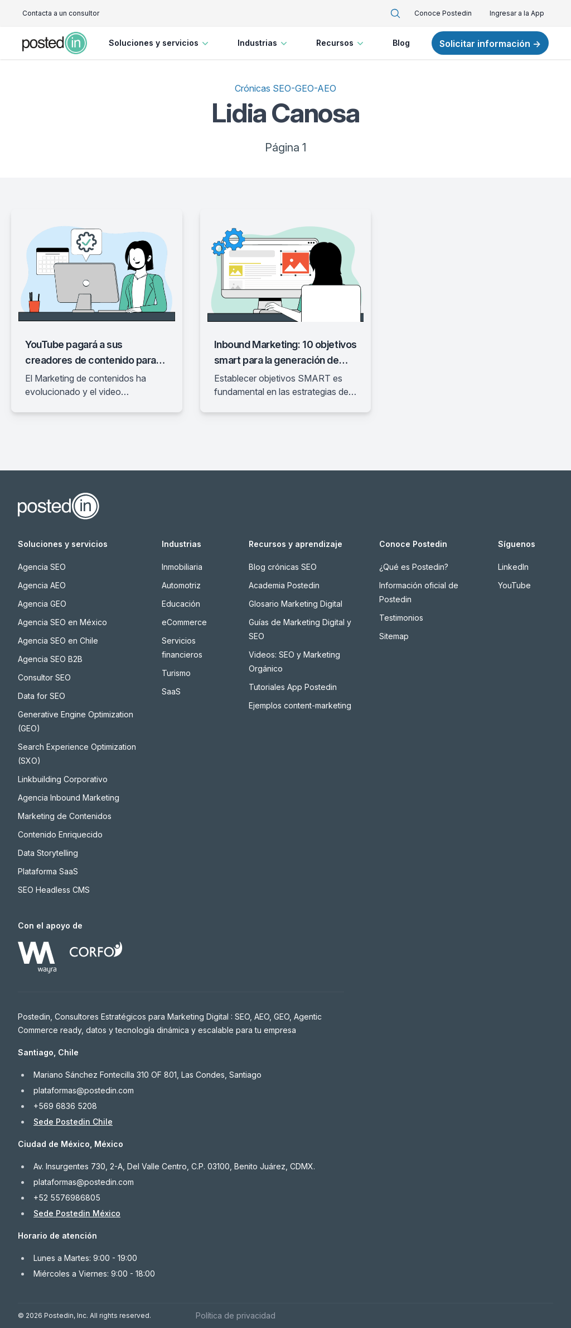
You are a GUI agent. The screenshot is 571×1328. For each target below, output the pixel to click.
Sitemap (394, 636)
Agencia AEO (42, 585)
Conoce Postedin (443, 13)
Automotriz (181, 585)
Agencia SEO (42, 567)
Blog (401, 42)
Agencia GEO (42, 603)
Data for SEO (41, 696)
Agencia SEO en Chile (58, 640)
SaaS (171, 691)
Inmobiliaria (182, 567)
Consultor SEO (44, 677)
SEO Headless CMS (54, 889)
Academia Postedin (284, 585)
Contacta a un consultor (60, 13)
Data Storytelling (48, 853)
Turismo (176, 673)
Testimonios (401, 617)
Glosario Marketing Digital (295, 603)
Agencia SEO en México (62, 622)
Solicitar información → (490, 43)
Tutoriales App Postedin (293, 687)
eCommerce (184, 622)
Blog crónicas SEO (283, 567)
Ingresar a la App (517, 13)
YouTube (514, 585)
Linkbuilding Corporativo (63, 779)
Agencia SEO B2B (50, 659)
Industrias (263, 43)
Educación (181, 603)
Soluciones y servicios (160, 43)
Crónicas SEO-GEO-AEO (285, 88)
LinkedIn (513, 567)
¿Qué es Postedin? (413, 567)
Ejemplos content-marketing (300, 705)
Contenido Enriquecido (60, 834)
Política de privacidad (235, 1315)
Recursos (341, 43)
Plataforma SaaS (48, 871)
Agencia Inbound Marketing (68, 797)
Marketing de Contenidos (65, 816)
